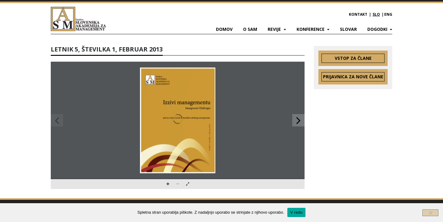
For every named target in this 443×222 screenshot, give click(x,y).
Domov (224, 29)
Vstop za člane (353, 58)
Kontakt (358, 14)
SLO (376, 14)
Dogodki (378, 29)
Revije (275, 29)
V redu (296, 212)
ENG (388, 14)
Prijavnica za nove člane (353, 77)
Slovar (348, 29)
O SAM (250, 29)
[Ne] (430, 212)
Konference (311, 29)
